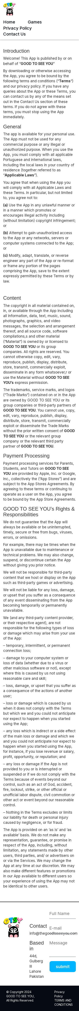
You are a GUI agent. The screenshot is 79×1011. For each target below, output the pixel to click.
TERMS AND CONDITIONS (63, 1002)
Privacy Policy (17, 28)
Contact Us (14, 34)
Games (35, 22)
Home (9, 22)
